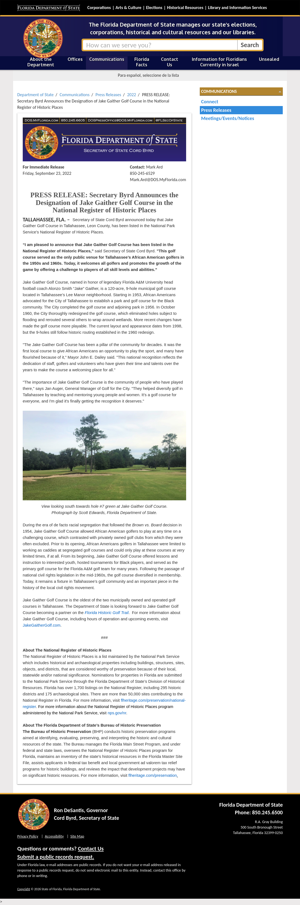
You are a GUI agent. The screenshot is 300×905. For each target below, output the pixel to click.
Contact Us (169, 61)
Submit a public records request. (55, 856)
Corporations (99, 7)
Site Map (77, 836)
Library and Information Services (237, 7)
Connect (209, 101)
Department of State (35, 94)
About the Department (40, 61)
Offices (75, 59)
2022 (131, 94)
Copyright (23, 889)
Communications (106, 59)
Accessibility (54, 836)
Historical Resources (185, 7)
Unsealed (269, 59)
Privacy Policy (27, 836)
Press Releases (108, 94)
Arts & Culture (129, 7)
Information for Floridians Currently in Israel (219, 61)
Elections (154, 7)
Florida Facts (141, 61)
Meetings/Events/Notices (227, 118)
